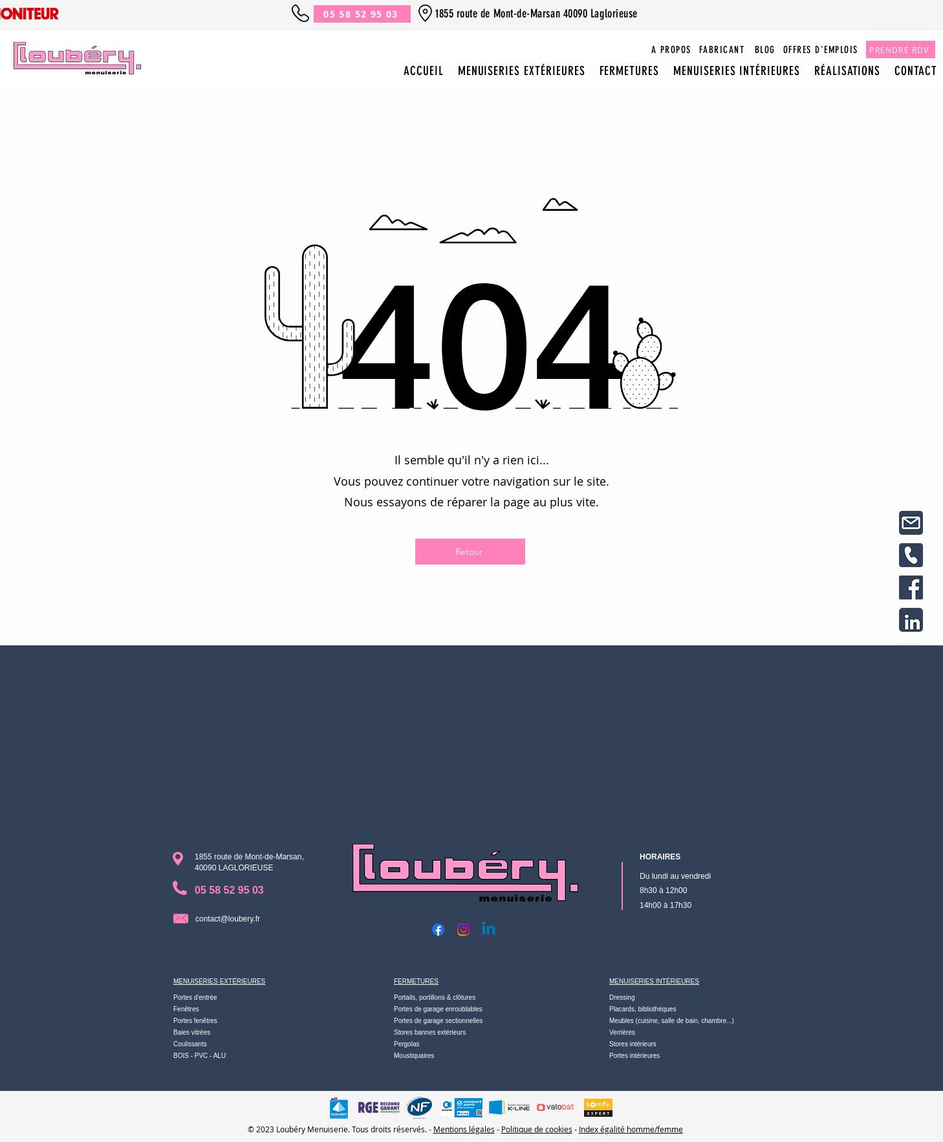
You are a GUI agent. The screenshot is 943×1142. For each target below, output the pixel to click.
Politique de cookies (536, 1129)
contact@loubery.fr (227, 918)
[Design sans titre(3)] (911, 555)
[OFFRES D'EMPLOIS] (821, 49)
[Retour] (470, 552)
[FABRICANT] (723, 49)
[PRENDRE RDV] (900, 49)
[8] (911, 620)
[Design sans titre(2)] (911, 523)
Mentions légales (464, 1129)
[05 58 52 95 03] (362, 14)
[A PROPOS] (672, 49)
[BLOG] (766, 49)
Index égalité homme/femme (631, 1129)
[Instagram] (463, 929)
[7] (911, 587)
